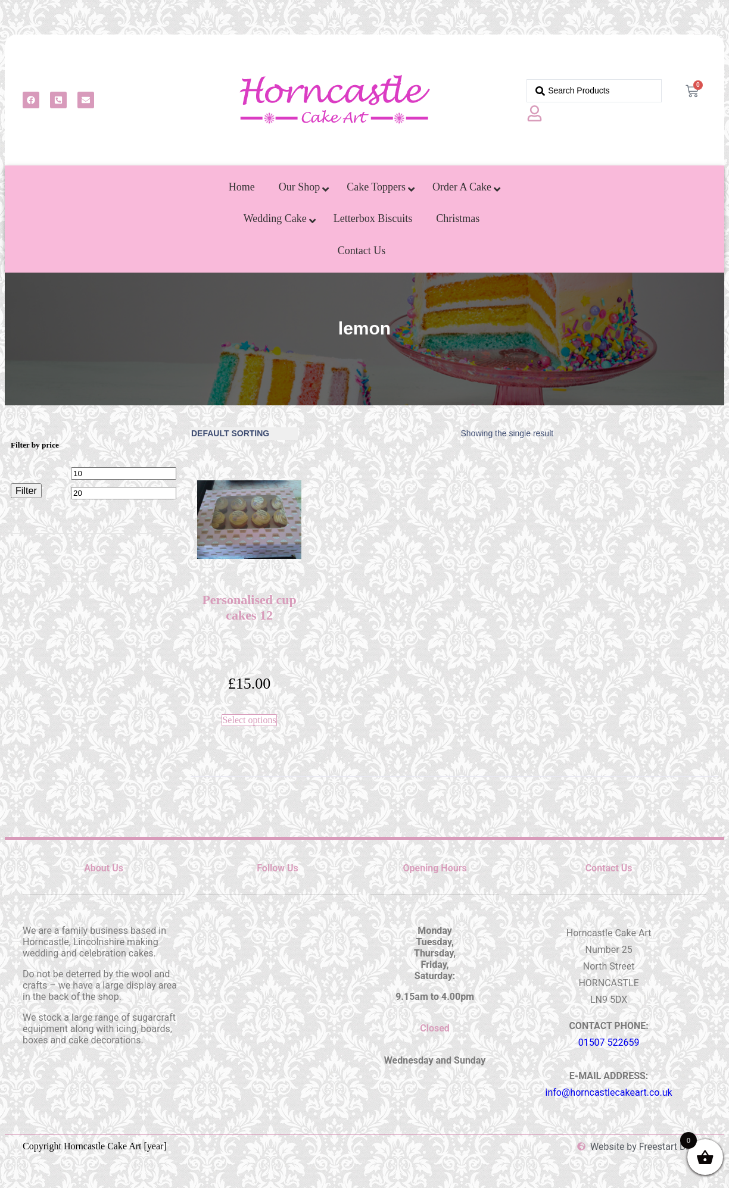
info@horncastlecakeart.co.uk (609, 1092)
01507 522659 (609, 1042)
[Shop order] (244, 433)
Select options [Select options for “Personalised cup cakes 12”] (249, 720)
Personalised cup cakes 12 (249, 607)
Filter (26, 490)
